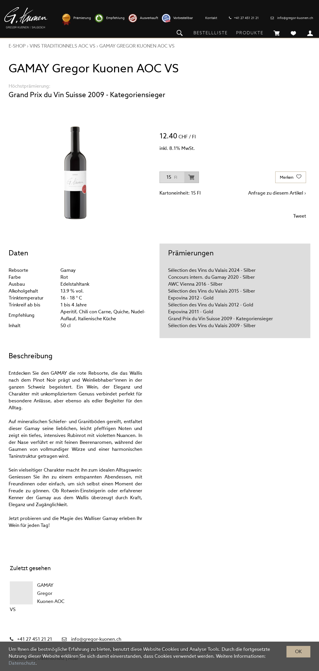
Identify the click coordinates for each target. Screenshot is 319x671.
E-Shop (17, 46)
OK (298, 652)
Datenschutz (22, 663)
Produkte (249, 32)
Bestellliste (210, 32)
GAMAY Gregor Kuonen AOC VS (136, 46)
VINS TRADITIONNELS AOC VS (62, 46)
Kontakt (211, 18)
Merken (290, 177)
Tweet (299, 216)
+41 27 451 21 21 (246, 18)
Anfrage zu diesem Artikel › (277, 193)
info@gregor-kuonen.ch (295, 18)
